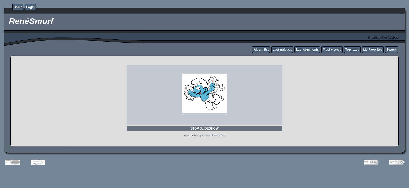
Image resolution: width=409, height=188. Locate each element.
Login (30, 7)
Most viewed (332, 49)
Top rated (352, 49)
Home (18, 7)
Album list (261, 49)
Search (391, 49)
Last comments (307, 49)
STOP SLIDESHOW (204, 128)
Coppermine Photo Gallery (211, 135)
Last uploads (282, 49)
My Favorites (372, 49)
